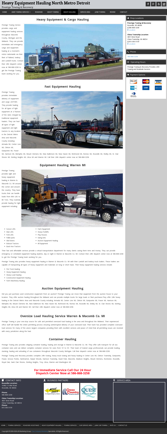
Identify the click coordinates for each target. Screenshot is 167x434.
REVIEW (112, 12)
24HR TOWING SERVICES (21, 12)
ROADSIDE (39, 12)
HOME (4, 12)
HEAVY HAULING (69, 12)
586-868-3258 (132, 56)
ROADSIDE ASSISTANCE (31, 425)
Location (131, 30)
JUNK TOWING (100, 12)
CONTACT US (122, 425)
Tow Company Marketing (40, 431)
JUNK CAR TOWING (101, 425)
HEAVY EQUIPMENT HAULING (51, 425)
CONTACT (123, 12)
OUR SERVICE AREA (85, 425)
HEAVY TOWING (53, 12)
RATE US (113, 425)
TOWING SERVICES (14, 425)
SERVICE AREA (85, 12)
